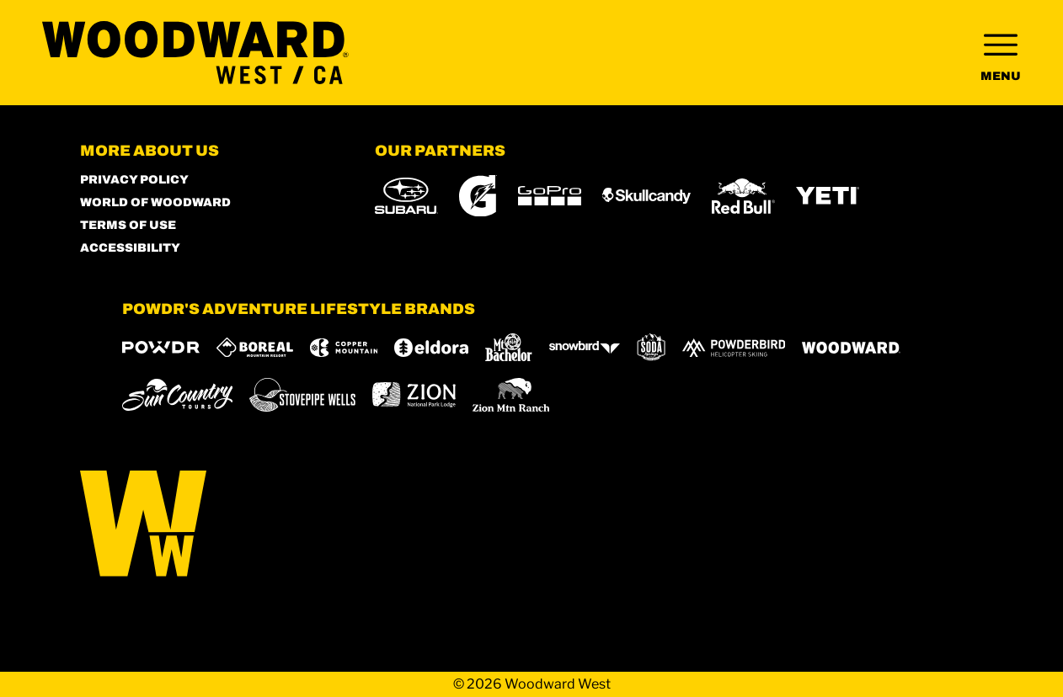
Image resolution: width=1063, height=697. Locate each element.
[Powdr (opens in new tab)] (161, 347)
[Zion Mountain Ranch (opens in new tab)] (511, 395)
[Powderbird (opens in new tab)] (733, 347)
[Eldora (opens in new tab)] (431, 347)
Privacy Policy (134, 179)
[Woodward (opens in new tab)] (851, 348)
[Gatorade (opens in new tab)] (478, 195)
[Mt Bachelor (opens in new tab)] (508, 347)
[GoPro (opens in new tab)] (549, 195)
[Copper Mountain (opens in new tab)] (344, 347)
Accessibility (130, 248)
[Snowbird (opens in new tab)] (584, 347)
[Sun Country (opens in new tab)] (177, 395)
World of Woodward (155, 202)
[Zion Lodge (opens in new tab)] (414, 394)
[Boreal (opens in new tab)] (254, 347)
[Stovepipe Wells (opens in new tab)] (302, 395)
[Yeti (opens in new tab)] (827, 196)
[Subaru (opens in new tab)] (406, 196)
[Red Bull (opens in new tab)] (743, 196)
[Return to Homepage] (195, 52)
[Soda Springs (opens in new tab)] (651, 347)
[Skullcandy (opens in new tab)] (646, 196)
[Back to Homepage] (206, 525)
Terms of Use (128, 225)
